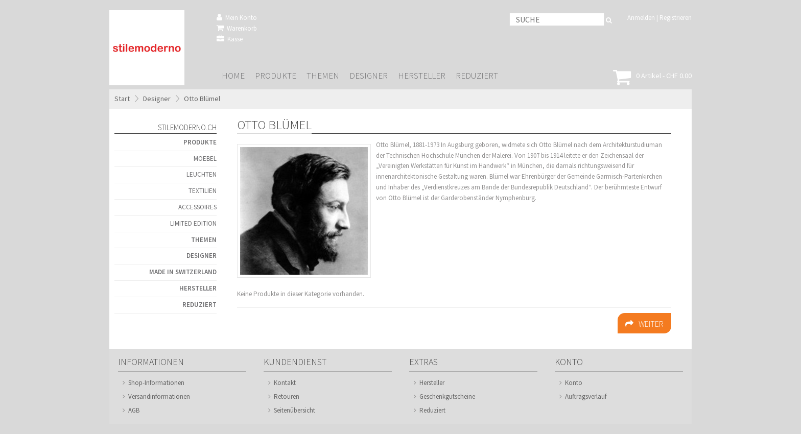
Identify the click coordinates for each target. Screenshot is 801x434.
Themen (323, 75)
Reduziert (477, 75)
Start (122, 98)
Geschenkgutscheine (447, 396)
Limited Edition (193, 223)
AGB (133, 410)
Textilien (203, 190)
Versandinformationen (159, 396)
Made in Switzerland (183, 272)
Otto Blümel (202, 98)
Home (233, 75)
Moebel (205, 158)
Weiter (644, 324)
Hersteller (421, 75)
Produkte (275, 75)
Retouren (286, 396)
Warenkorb (237, 28)
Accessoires (197, 207)
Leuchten (201, 174)
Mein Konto (237, 17)
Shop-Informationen (156, 382)
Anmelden (641, 17)
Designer (368, 75)
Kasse (230, 39)
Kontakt (285, 382)
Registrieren (675, 17)
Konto (573, 382)
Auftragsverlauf (585, 396)
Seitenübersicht (294, 410)
